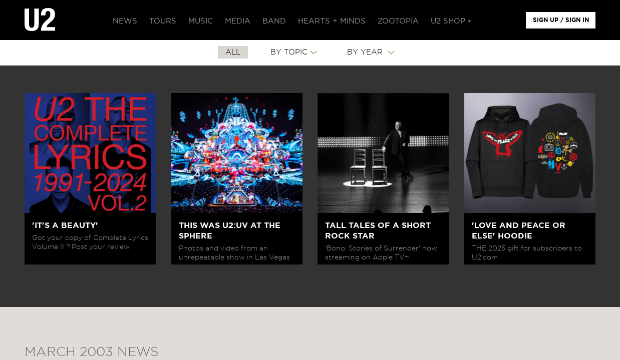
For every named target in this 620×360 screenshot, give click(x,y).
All (232, 52)
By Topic (288, 52)
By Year (366, 52)
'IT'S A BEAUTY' (65, 226)
